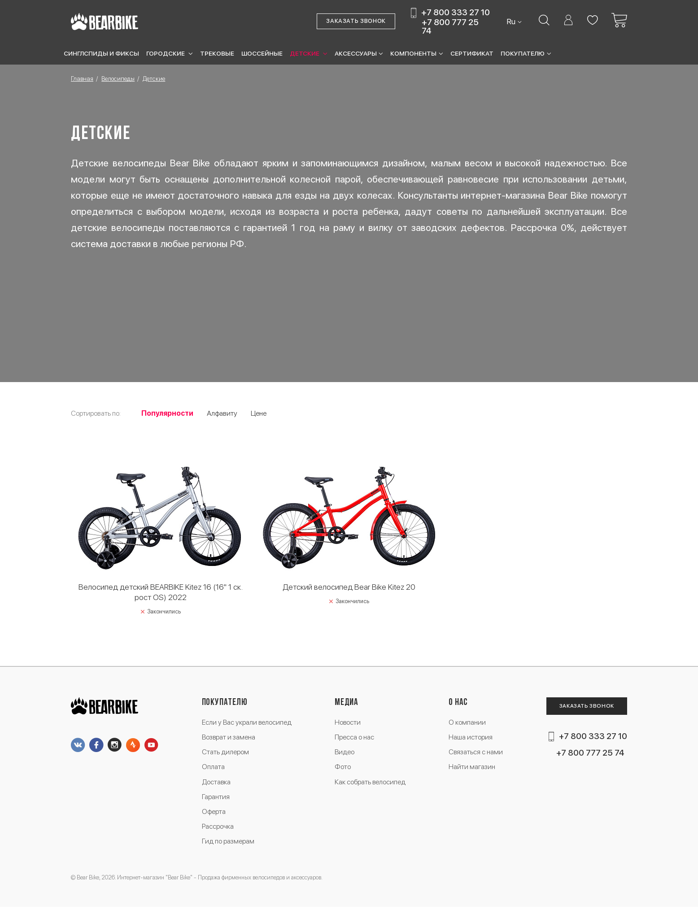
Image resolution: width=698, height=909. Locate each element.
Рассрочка (218, 828)
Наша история (470, 738)
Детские (305, 53)
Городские (166, 53)
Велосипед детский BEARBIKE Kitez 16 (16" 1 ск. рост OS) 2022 (160, 592)
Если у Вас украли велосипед (247, 722)
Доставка (217, 783)
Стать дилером (225, 752)
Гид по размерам (228, 843)
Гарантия (216, 798)
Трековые (217, 53)
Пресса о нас (355, 738)
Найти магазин (472, 768)
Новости (348, 722)
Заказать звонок (356, 21)
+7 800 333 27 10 (455, 12)
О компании (466, 722)
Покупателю (523, 53)
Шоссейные (262, 53)
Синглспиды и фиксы (101, 53)
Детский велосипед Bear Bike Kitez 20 (348, 587)
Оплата (213, 768)
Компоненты (413, 53)
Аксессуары (356, 53)
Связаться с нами (475, 752)
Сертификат (471, 53)
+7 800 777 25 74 (449, 26)
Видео (344, 752)
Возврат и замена (229, 738)
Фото (343, 768)
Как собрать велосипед (370, 783)
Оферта (214, 813)
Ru (512, 21)
